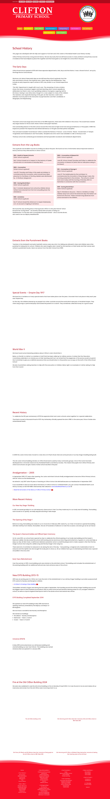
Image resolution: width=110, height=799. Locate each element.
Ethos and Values (22, 776)
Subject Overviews (66, 781)
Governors (22, 791)
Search (88, 787)
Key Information (50, 28)
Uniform (44, 781)
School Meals (66, 774)
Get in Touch (60, 32)
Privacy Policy (87, 784)
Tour (22, 780)
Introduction (22, 774)
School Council (22, 792)
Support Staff (22, 789)
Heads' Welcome (22, 785)
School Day (22, 777)
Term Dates (22, 1)
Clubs (65, 772)
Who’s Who (38, 28)
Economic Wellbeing (44, 793)
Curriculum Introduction (66, 780)
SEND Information (44, 777)
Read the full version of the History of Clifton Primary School (32, 490)
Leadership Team (22, 787)
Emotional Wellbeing (44, 792)
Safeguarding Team (44, 788)
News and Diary (48, 32)
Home (19, 28)
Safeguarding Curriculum (44, 789)
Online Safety (44, 791)
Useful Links (66, 787)
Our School (28, 28)
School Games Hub (66, 784)
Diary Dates (28, 1)
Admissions (44, 773)
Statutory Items (50, 1)
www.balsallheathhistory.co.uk (61, 486)
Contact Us (42, 1)
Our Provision (75, 28)
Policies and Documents (44, 772)
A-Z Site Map (88, 783)
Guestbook (88, 780)
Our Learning (86, 28)
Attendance (22, 778)
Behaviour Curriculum (44, 794)
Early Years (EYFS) (66, 783)
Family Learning (66, 776)
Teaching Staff (22, 788)
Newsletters (35, 1)
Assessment (66, 785)
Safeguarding (63, 28)
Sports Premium (44, 780)
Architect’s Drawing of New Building (25, 584)
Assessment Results (44, 776)
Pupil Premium (44, 778)
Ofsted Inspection (44, 774)
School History (22, 781)
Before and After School (66, 773)
